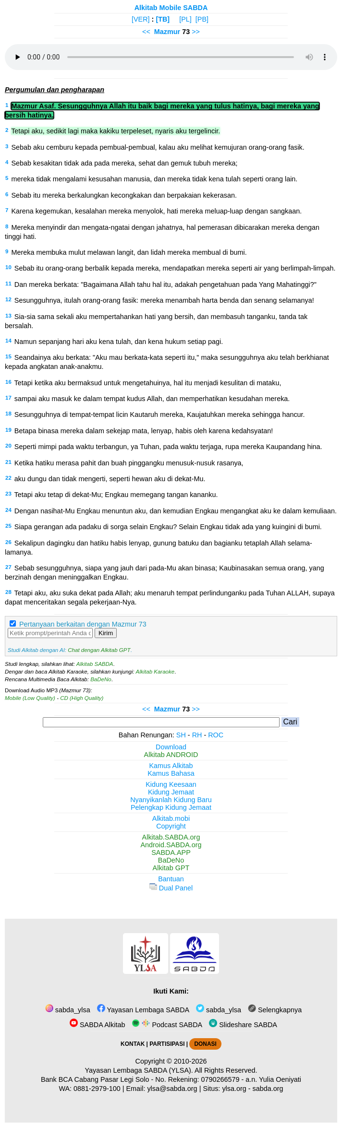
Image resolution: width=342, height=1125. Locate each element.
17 (8, 398)
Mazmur (167, 32)
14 (8, 340)
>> (196, 32)
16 (8, 382)
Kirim (105, 633)
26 (8, 542)
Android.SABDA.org (170, 845)
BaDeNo (100, 679)
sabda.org (268, 1088)
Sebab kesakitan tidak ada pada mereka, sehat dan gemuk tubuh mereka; (124, 163)
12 (8, 299)
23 (8, 494)
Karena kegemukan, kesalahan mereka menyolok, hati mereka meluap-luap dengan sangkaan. (156, 211)
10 (8, 267)
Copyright (171, 826)
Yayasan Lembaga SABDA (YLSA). (139, 1070)
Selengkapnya (275, 1010)
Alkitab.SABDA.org (171, 837)
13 (8, 316)
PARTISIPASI (166, 1044)
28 (8, 592)
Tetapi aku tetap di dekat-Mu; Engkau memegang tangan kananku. (116, 494)
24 (8, 510)
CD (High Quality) (81, 698)
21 (8, 462)
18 (8, 413)
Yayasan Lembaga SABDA (143, 1010)
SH (181, 735)
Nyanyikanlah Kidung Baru (171, 800)
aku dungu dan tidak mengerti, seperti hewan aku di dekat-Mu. (110, 479)
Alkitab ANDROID (171, 754)
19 (8, 430)
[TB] (163, 19)
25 (8, 526)
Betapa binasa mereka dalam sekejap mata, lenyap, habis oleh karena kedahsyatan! (143, 431)
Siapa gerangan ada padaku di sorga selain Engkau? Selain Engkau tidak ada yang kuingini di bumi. (168, 527)
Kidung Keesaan (171, 784)
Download (171, 747)
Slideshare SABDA (243, 1025)
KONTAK (133, 1044)
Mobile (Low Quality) (30, 698)
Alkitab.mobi (171, 818)
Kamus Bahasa (171, 773)
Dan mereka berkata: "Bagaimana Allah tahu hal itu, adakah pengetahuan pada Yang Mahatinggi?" (165, 284)
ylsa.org (234, 1088)
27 (8, 567)
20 (8, 446)
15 (8, 356)
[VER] (141, 19)
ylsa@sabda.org (172, 1088)
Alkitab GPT (171, 868)
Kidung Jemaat (171, 792)
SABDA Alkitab (97, 1025)
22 (8, 478)
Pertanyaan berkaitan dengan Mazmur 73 (83, 624)
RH (197, 735)
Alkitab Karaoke (155, 672)
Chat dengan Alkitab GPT (99, 650)
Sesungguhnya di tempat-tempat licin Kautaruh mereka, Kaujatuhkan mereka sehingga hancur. (159, 414)
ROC (215, 735)
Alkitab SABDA (94, 664)
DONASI (205, 1044)
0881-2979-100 (97, 1088)
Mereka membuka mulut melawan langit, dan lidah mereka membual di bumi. (128, 252)
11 (8, 283)
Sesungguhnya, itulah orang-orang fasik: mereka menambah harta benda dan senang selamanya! (164, 300)
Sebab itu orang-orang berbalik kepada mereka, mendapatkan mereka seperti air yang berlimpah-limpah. (175, 268)
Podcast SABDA (167, 1025)
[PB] (201, 19)
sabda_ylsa (67, 1010)
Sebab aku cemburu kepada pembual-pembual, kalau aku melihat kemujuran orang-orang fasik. (157, 147)
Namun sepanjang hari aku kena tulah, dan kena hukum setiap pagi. (118, 341)
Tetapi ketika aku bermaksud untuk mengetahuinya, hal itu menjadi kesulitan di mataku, (147, 383)
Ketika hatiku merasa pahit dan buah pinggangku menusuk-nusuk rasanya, (129, 463)
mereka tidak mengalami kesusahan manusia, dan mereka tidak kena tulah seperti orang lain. (154, 179)
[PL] (185, 19)
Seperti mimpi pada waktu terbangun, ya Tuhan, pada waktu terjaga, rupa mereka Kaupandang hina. (168, 446)
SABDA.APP (171, 852)
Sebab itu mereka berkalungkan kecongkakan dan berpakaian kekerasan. (124, 195)
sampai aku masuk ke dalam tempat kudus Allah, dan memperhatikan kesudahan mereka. (152, 399)
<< (146, 32)
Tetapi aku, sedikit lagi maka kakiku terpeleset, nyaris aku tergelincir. (115, 131)
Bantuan (171, 879)
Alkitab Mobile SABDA (171, 8)
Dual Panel (171, 888)
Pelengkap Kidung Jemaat (171, 807)
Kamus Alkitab (171, 766)
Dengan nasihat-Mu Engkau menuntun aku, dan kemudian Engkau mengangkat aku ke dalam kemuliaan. (175, 511)
